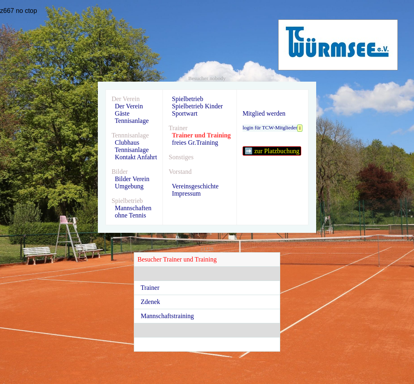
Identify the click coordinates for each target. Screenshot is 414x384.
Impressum (186, 193)
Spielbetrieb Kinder (197, 106)
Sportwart (184, 113)
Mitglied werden (264, 113)
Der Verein (129, 106)
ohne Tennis (130, 215)
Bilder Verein (132, 178)
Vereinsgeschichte (195, 186)
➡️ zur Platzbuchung (272, 151)
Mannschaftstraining (169, 315)
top (32, 10)
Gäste (122, 113)
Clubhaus (127, 142)
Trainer (152, 287)
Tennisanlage (132, 120)
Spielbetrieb (187, 98)
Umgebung (129, 186)
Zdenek (152, 301)
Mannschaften (133, 208)
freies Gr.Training (195, 142)
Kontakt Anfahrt (136, 157)
